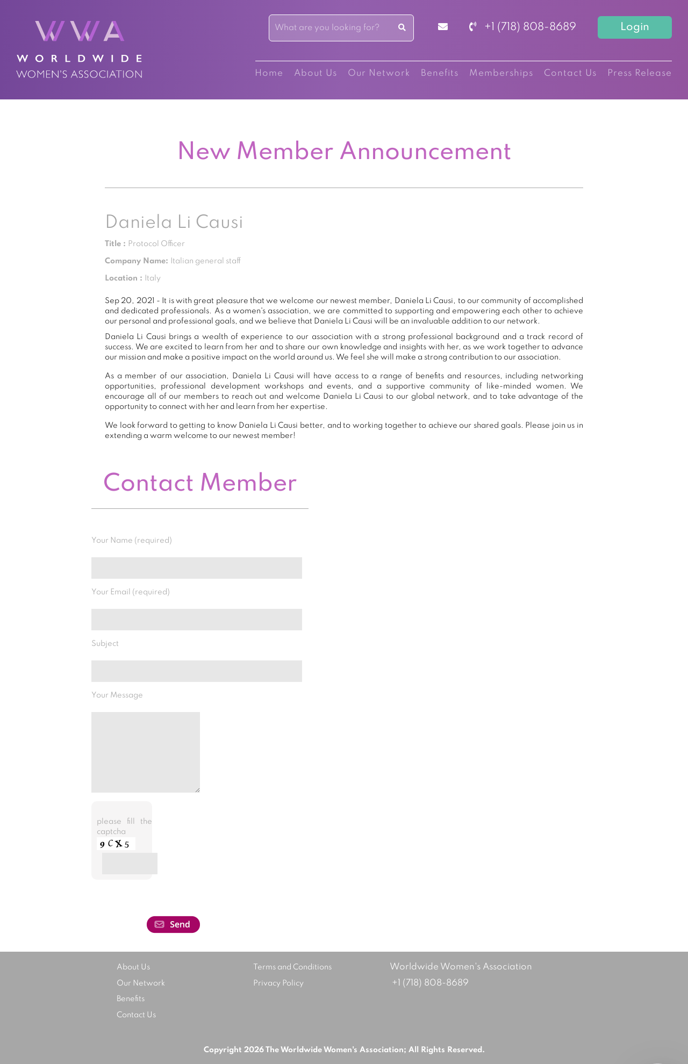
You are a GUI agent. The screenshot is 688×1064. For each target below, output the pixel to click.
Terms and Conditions (292, 967)
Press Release (639, 73)
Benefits (439, 73)
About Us (315, 73)
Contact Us (570, 73)
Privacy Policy (278, 983)
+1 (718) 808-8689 (522, 27)
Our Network (379, 73)
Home (269, 73)
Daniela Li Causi (174, 223)
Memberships (501, 73)
